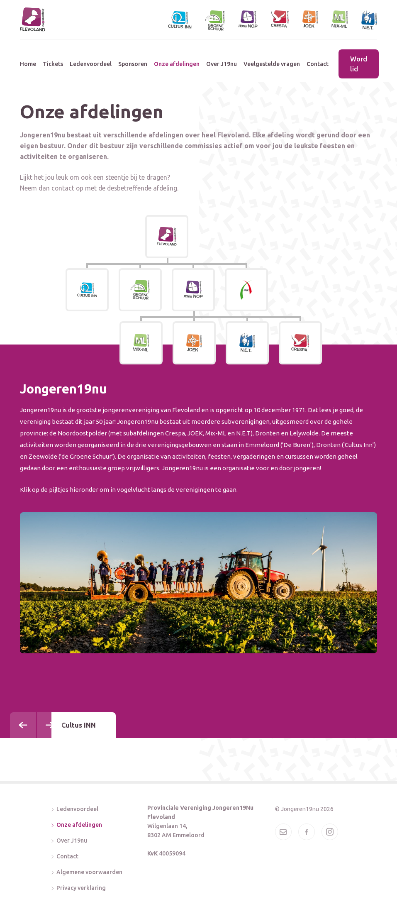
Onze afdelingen (177, 64)
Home (28, 64)
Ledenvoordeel (91, 64)
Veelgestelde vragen (272, 64)
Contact (318, 64)
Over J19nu (221, 64)
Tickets (53, 64)
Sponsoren (132, 64)
